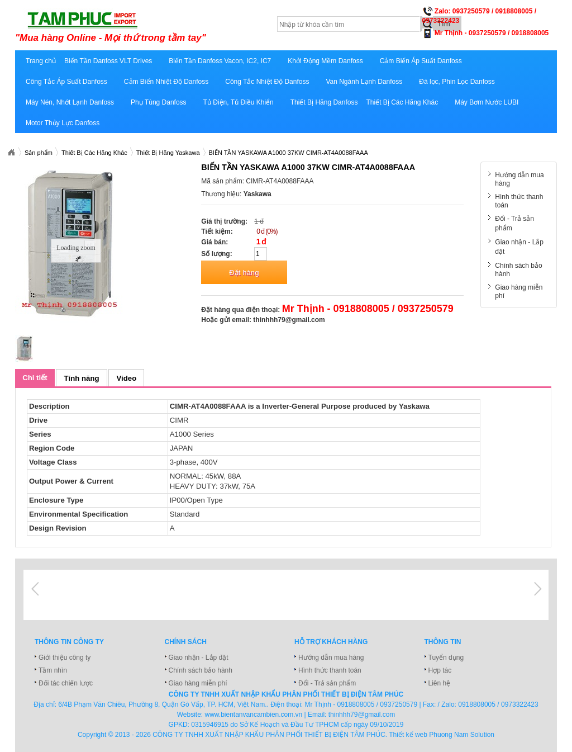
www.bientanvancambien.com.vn (254, 714)
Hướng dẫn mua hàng (331, 657)
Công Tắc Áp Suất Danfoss (66, 82)
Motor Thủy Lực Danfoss (62, 123)
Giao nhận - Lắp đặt (198, 657)
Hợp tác (440, 670)
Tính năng (81, 378)
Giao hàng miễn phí (198, 683)
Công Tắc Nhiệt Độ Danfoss (267, 82)
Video (127, 378)
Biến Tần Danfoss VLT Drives (108, 61)
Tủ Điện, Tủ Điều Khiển (238, 102)
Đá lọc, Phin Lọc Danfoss (456, 82)
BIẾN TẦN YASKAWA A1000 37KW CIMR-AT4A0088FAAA (288, 152)
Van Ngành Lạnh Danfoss (364, 82)
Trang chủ (41, 61)
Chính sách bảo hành (200, 670)
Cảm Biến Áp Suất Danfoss (421, 61)
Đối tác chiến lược (66, 683)
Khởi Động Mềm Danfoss (325, 61)
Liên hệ (439, 683)
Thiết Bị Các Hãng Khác (402, 102)
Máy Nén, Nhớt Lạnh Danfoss (70, 102)
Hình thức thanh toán (329, 670)
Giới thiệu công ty (64, 657)
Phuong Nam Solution (461, 735)
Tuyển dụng (446, 657)
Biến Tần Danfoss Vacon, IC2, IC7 (220, 61)
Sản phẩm (39, 152)
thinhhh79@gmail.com (289, 320)
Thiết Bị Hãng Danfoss (324, 102)
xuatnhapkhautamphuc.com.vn (153, 26)
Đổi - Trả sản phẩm (327, 683)
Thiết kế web (408, 735)
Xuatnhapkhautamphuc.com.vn (11, 152)
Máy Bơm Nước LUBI (486, 102)
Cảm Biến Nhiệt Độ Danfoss (166, 82)
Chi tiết (34, 377)
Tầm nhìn (53, 670)
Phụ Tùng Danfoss (159, 102)
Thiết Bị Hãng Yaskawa (168, 152)
